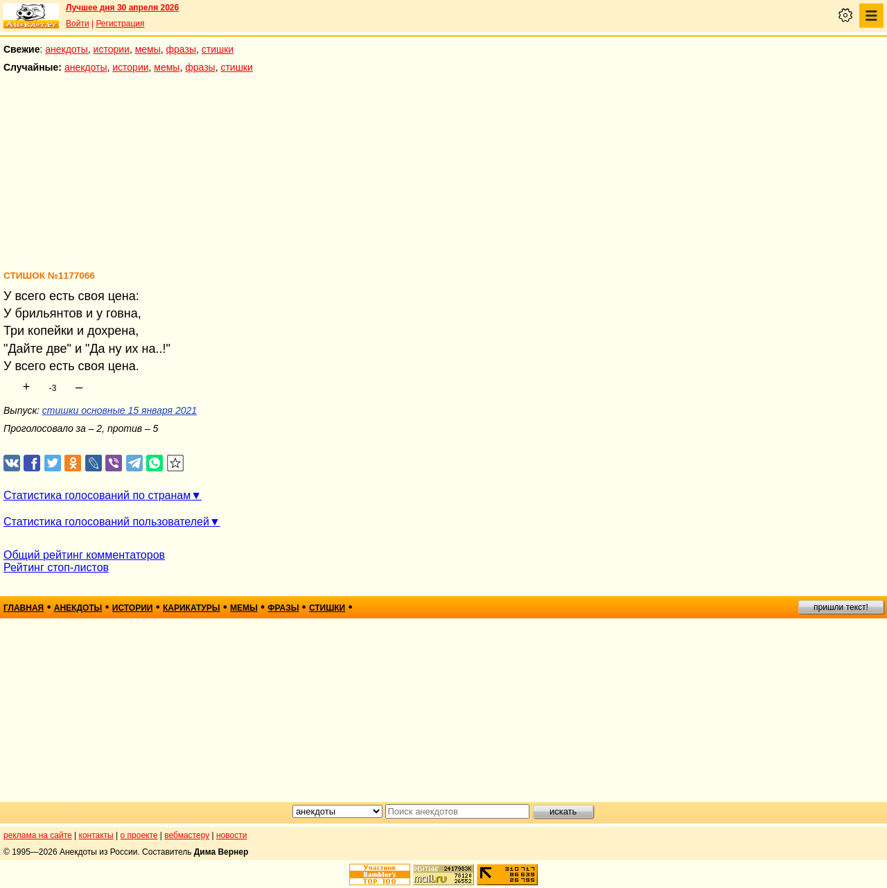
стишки (218, 49)
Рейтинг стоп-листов (56, 567)
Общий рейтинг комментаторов (84, 555)
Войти (77, 23)
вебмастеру (186, 835)
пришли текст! (841, 607)
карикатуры (191, 608)
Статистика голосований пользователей (106, 522)
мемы (148, 49)
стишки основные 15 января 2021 (119, 410)
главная (23, 608)
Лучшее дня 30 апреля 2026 (122, 7)
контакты (96, 835)
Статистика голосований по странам (97, 495)
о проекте (139, 835)
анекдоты (66, 49)
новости (231, 835)
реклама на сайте (37, 835)
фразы (181, 49)
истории (112, 49)
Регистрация (120, 23)
